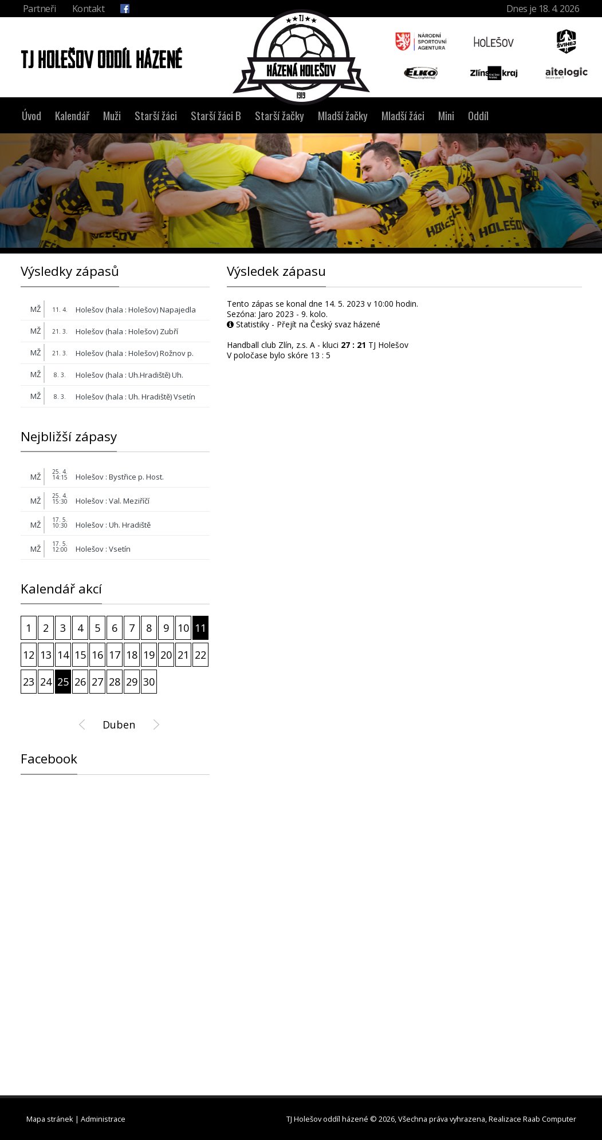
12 (28, 655)
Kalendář (72, 115)
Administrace (103, 1119)
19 (149, 655)
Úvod (31, 115)
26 (80, 681)
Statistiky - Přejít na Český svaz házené (303, 324)
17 (114, 655)
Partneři (39, 8)
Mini (446, 115)
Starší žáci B (216, 115)
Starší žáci (156, 115)
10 (183, 628)
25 (63, 681)
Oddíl (478, 115)
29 (131, 681)
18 (131, 655)
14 (63, 655)
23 (28, 681)
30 (149, 681)
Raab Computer (549, 1119)
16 (97, 655)
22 (200, 655)
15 (80, 655)
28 (114, 681)
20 (166, 655)
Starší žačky (279, 115)
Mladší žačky (343, 115)
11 (200, 628)
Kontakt (88, 8)
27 (97, 681)
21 (183, 655)
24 (46, 681)
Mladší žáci (402, 115)
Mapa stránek (49, 1119)
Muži (112, 115)
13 (46, 655)
